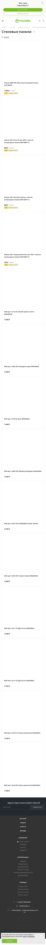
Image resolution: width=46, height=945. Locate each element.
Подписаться (37, 807)
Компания (23, 838)
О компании (23, 844)
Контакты (23, 847)
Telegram (20, 919)
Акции (23, 823)
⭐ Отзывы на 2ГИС (23, 841)
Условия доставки (23, 867)
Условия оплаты (23, 864)
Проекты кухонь (23, 895)
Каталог (23, 819)
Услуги (23, 827)
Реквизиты (23, 850)
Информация (23, 857)
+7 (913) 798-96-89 (23, 902)
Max (31, 919)
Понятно (9, 941)
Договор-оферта (23, 875)
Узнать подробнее (29, 936)
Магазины (23, 861)
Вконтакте (15, 919)
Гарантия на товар (23, 869)
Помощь (23, 882)
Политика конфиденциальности (23, 872)
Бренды (23, 831)
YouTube (25, 919)
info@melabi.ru (24, 906)
